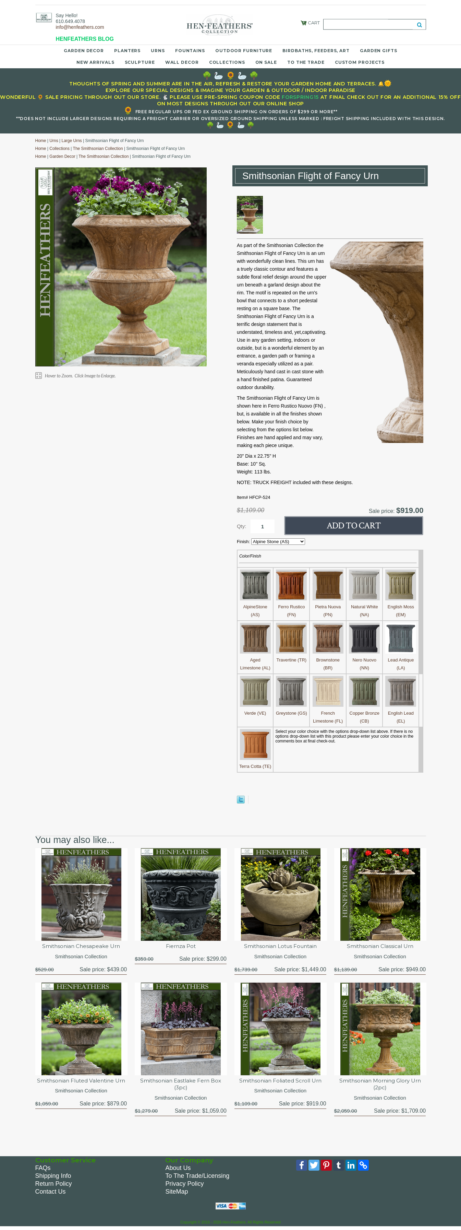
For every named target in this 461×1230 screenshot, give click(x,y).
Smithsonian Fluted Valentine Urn (81, 1085)
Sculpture (140, 62)
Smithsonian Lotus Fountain (280, 946)
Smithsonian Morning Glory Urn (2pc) (380, 1085)
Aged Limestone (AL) (255, 659)
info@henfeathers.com (80, 27)
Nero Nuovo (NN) (364, 659)
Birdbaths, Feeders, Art (316, 50)
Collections (227, 62)
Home (40, 140)
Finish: (244, 541)
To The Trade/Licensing (197, 1178)
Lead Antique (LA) (400, 659)
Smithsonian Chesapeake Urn (81, 946)
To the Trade (306, 62)
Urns (158, 50)
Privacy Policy (184, 1186)
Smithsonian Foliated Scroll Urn (280, 1081)
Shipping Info (53, 1178)
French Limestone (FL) (328, 713)
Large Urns (71, 140)
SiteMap (176, 1194)
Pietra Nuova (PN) (328, 606)
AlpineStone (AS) (255, 606)
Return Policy (53, 1186)
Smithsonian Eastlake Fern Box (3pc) (180, 1085)
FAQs (43, 1170)
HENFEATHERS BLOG (85, 39)
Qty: (241, 526)
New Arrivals (95, 62)
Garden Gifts (378, 50)
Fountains (190, 50)
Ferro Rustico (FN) (291, 606)
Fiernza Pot (180, 946)
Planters (127, 50)
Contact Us (50, 1194)
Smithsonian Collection (81, 957)
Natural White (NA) (364, 606)
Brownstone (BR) (328, 659)
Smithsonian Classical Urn (380, 946)
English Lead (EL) (400, 713)
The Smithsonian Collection (98, 148)
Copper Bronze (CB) (364, 713)
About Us (178, 1170)
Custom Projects (360, 62)
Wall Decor (182, 62)
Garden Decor (84, 50)
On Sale (266, 62)
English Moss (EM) (400, 606)
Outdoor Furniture (243, 50)
